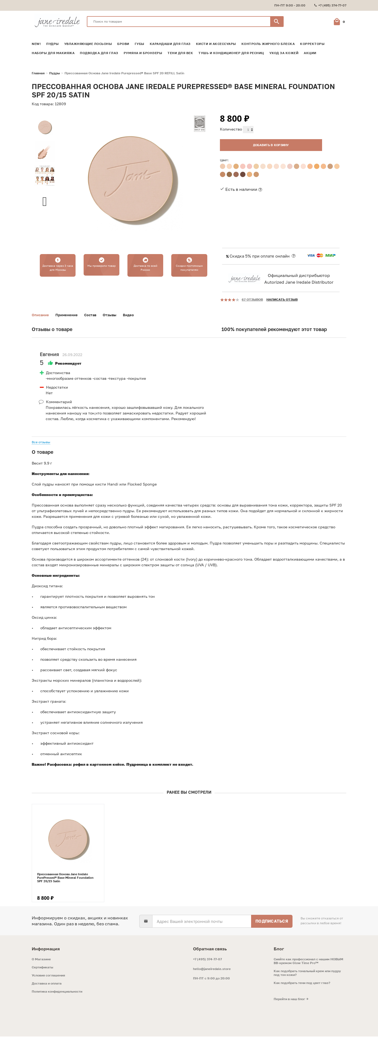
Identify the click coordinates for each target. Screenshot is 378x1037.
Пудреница (137, 764)
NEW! (36, 44)
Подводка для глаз (99, 53)
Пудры (52, 44)
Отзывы (114, 315)
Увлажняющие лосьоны (88, 44)
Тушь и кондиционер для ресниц (231, 53)
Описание (41, 315)
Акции (310, 53)
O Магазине (41, 960)
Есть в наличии (241, 187)
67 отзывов (252, 299)
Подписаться (271, 921)
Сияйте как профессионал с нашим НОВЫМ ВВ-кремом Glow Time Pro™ (308, 961)
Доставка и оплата (47, 984)
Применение (69, 315)
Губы (139, 44)
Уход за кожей (284, 53)
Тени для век (180, 53)
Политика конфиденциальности (57, 992)
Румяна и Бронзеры (143, 53)
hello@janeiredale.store (212, 969)
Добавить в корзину (260, 143)
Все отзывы (41, 443)
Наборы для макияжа (53, 53)
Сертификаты (42, 968)
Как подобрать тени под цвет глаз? (302, 983)
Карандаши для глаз (170, 44)
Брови (123, 44)
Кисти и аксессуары (216, 44)
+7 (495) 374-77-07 (207, 960)
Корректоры (312, 44)
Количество (231, 129)
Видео (134, 315)
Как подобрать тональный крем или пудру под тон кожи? (307, 973)
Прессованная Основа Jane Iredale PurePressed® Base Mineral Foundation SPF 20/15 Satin (65, 878)
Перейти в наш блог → (291, 999)
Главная (38, 73)
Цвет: (224, 158)
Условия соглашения (48, 976)
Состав (94, 315)
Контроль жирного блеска (268, 44)
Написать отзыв (282, 299)
